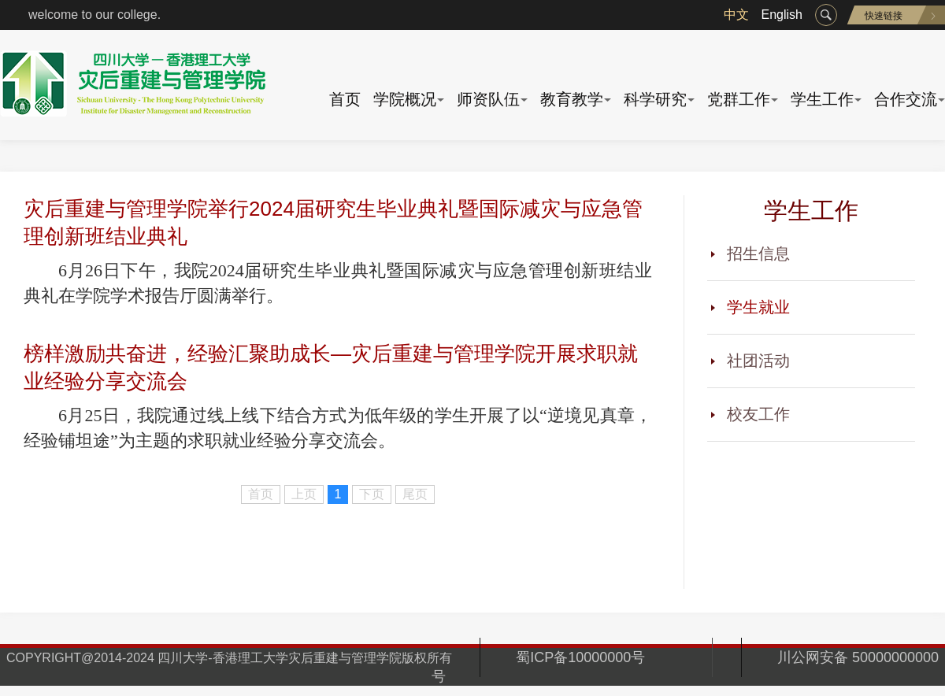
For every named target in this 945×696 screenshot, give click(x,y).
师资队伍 (488, 99)
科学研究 (655, 99)
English (782, 14)
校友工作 (758, 414)
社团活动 (758, 360)
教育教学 (571, 99)
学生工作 (822, 99)
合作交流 (905, 99)
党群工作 (738, 99)
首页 (345, 99)
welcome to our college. (94, 14)
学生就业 (758, 307)
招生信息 (758, 253)
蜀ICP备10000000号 (596, 657)
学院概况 (404, 99)
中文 (736, 14)
